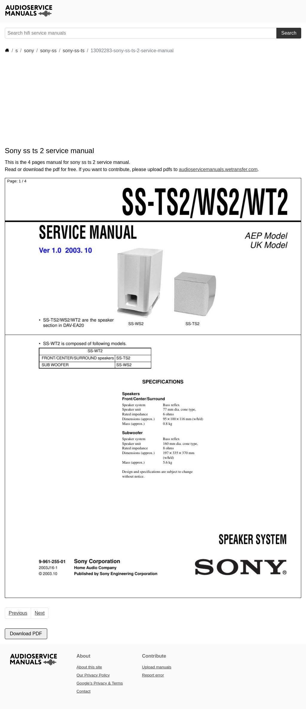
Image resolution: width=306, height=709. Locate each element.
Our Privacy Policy (93, 675)
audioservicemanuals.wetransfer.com (218, 169)
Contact (83, 691)
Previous (18, 613)
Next (40, 613)
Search (288, 33)
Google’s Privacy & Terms (99, 683)
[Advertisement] (113, 100)
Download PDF (26, 633)
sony (29, 50)
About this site (89, 667)
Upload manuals (156, 667)
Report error (153, 675)
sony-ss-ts (74, 50)
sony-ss (48, 50)
